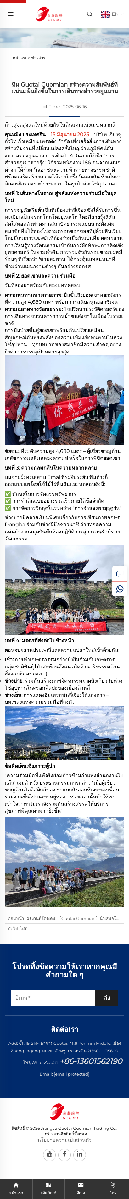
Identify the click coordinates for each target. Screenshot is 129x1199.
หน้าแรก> (21, 57)
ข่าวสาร (38, 57)
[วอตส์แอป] (119, 588)
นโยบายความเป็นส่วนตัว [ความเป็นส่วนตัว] (64, 1140)
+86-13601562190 (90, 1061)
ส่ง (107, 998)
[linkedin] (79, 1155)
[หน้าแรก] (49, 14)
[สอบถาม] (119, 573)
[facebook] (64, 1155)
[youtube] (49, 1155)
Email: (64, 1074)
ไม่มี (24, 928)
